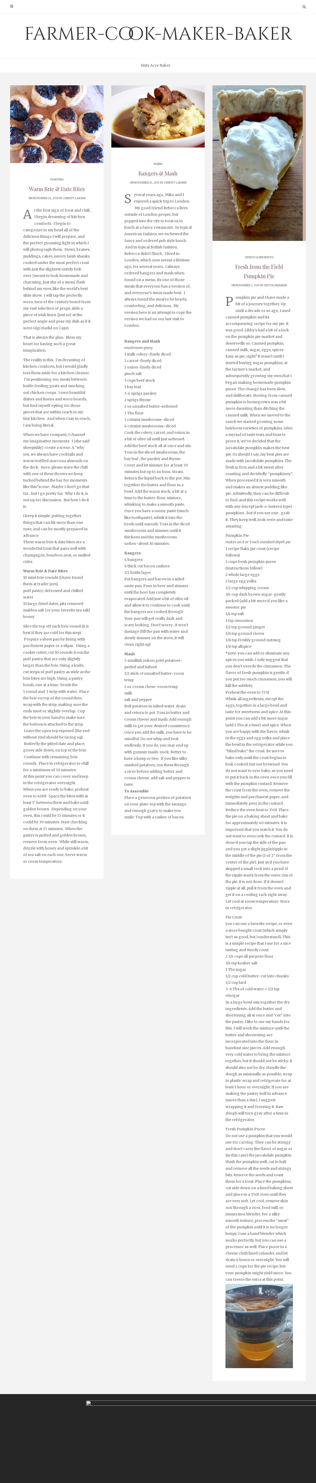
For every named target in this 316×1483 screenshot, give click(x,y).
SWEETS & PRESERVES (259, 257)
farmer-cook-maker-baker (158, 34)
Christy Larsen (74, 198)
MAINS (158, 164)
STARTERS (57, 179)
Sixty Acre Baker (155, 65)
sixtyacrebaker (275, 285)
